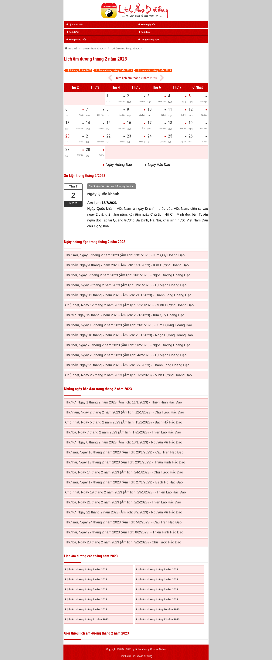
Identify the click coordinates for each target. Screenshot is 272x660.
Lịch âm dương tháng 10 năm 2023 (158, 609)
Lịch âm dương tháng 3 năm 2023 (86, 579)
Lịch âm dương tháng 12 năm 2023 (158, 619)
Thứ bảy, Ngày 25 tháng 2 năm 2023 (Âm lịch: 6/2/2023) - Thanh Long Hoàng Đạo (127, 365)
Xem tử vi (72, 32)
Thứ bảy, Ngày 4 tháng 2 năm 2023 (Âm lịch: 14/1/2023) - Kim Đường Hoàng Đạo (127, 265)
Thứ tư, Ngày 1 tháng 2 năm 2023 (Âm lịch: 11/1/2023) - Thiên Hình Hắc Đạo (123, 402)
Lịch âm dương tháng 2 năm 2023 (157, 569)
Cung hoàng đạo (148, 39)
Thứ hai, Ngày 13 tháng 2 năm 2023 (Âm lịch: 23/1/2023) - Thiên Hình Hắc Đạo (125, 462)
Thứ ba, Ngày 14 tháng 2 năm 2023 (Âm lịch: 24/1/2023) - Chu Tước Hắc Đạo (124, 472)
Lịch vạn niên (74, 24)
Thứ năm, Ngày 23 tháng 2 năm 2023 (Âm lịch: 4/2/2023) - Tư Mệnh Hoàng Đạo (125, 355)
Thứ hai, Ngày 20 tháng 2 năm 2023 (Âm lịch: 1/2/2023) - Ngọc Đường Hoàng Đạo (127, 345)
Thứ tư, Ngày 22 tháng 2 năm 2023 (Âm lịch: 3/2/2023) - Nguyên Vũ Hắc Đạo (123, 512)
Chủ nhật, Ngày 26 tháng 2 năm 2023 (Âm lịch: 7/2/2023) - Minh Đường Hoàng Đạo (128, 375)
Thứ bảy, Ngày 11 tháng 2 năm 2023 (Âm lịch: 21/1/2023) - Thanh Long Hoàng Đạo (128, 295)
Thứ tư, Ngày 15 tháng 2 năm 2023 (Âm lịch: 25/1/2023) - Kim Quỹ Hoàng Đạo (124, 315)
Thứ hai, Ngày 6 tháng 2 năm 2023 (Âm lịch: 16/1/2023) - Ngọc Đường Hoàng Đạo (127, 275)
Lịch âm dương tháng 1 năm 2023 (86, 569)
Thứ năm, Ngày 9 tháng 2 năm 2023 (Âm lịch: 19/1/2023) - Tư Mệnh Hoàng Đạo (125, 285)
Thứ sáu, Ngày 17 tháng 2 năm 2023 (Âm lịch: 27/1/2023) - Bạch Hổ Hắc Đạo (124, 482)
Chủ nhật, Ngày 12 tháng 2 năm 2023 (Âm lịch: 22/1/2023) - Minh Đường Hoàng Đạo (129, 305)
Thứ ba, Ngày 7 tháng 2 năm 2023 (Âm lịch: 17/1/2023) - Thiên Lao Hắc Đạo (123, 432)
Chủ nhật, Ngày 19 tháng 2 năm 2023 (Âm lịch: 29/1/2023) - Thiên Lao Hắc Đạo (125, 492)
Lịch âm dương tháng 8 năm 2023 (157, 599)
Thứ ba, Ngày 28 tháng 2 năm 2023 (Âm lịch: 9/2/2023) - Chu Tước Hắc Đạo (123, 542)
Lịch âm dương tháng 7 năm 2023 (86, 599)
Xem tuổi (144, 32)
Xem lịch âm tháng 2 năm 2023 (136, 78)
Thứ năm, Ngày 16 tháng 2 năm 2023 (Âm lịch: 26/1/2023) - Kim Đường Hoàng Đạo (128, 325)
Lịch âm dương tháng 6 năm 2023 (157, 589)
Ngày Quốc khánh (103, 194)
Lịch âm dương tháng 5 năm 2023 (86, 589)
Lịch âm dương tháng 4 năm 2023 (157, 579)
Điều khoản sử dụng (141, 656)
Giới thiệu (125, 656)
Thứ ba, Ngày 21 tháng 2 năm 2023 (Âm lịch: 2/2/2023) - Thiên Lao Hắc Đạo (123, 502)
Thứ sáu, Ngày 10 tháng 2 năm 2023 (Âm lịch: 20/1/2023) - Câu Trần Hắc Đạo (124, 452)
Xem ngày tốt (146, 24)
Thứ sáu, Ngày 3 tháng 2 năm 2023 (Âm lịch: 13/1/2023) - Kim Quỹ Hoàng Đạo (125, 255)
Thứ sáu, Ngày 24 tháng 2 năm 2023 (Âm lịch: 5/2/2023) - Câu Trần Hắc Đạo (123, 522)
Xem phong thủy (76, 39)
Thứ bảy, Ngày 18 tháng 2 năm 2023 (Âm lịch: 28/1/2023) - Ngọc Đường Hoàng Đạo (129, 335)
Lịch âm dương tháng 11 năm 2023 (87, 619)
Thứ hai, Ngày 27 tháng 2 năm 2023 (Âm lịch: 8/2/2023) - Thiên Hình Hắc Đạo (124, 532)
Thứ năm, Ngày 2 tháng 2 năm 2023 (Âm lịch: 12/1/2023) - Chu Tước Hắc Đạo (124, 412)
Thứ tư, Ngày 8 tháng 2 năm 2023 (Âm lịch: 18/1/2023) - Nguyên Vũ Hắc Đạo (123, 442)
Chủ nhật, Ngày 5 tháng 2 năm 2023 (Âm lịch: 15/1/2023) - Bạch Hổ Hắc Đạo (123, 422)
